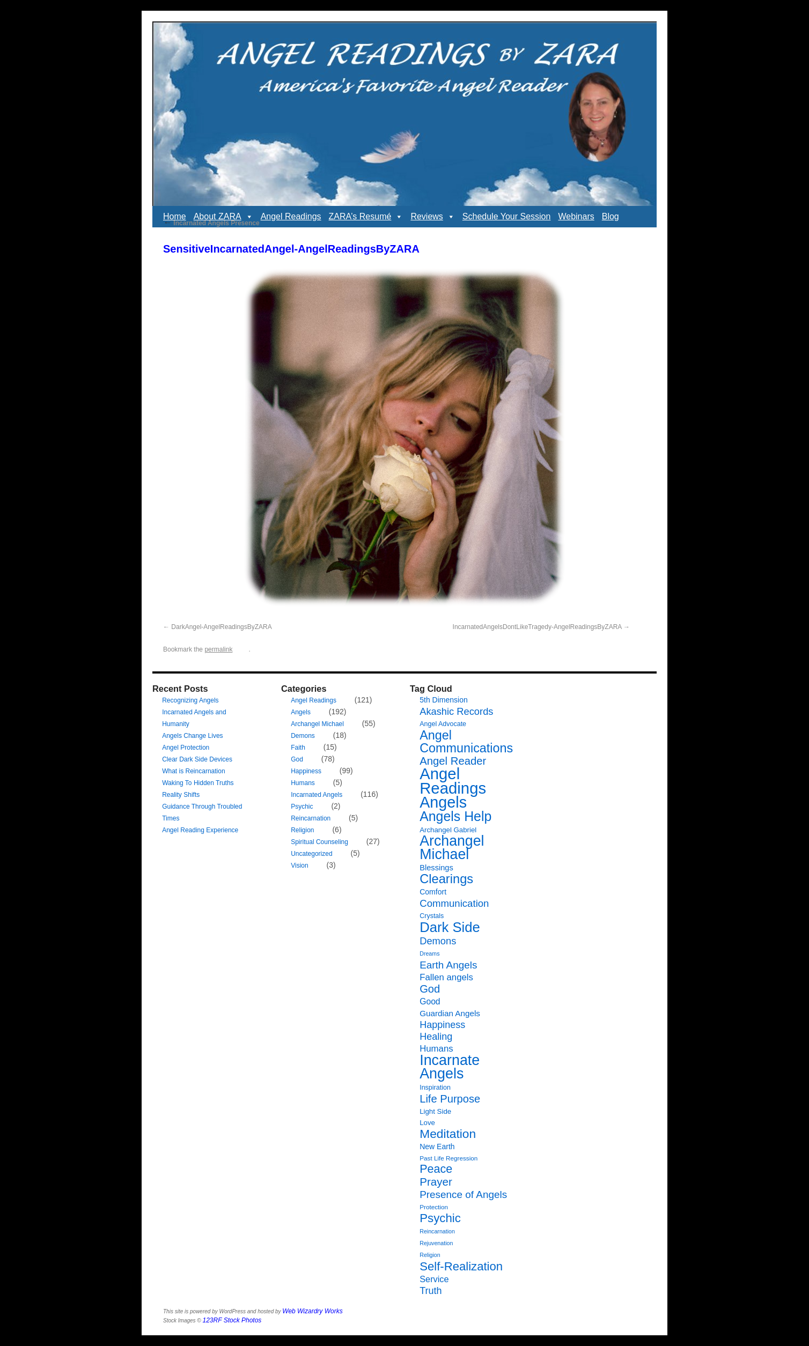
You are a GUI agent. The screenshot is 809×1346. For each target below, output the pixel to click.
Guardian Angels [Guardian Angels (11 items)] (450, 1013)
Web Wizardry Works (312, 1311)
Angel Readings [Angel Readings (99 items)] (453, 781)
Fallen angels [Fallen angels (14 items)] (446, 977)
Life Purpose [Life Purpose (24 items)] (450, 1099)
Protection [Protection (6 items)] (434, 1206)
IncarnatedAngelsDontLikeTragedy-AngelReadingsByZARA (537, 627)
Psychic (302, 806)
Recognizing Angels (190, 700)
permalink (218, 649)
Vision (299, 865)
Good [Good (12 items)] (430, 1001)
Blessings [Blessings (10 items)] (436, 867)
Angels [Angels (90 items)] (443, 802)
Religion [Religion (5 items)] (430, 1255)
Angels (301, 712)
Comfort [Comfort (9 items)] (433, 892)
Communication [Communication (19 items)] (454, 903)
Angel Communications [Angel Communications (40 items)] (466, 741)
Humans (303, 783)
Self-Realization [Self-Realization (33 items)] (461, 1266)
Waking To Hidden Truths (197, 783)
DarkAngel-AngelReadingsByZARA (221, 627)
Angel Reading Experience (200, 830)
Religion (302, 830)
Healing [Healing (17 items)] (436, 1036)
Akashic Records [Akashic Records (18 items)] (456, 711)
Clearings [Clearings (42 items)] (446, 879)
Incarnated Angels (316, 794)
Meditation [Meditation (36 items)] (448, 1134)
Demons (303, 735)
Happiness (306, 771)
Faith (298, 747)
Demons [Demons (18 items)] (438, 940)
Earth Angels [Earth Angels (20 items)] (448, 965)
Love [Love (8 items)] (427, 1123)
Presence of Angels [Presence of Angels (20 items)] (463, 1194)
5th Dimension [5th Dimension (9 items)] (444, 700)
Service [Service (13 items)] (434, 1279)
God (297, 759)
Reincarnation (310, 818)
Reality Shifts (181, 794)
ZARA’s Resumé (366, 216)
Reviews (432, 216)
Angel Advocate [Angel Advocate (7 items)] (443, 724)
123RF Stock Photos (232, 1320)
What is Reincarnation (193, 771)
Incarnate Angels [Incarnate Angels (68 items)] (450, 1067)
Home (174, 216)
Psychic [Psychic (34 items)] (440, 1218)
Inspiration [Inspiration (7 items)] (435, 1087)
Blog (610, 216)
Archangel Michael (317, 724)
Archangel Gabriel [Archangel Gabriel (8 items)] (448, 830)
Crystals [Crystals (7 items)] (432, 916)
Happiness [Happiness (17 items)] (442, 1024)
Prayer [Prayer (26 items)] (436, 1181)
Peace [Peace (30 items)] (436, 1169)
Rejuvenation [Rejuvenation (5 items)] (436, 1243)
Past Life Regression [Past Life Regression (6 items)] (448, 1158)
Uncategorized (311, 853)
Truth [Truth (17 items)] (431, 1290)
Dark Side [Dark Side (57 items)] (450, 927)
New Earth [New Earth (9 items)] (437, 1146)
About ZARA (223, 216)
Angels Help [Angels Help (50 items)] (455, 816)
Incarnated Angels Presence (211, 223)
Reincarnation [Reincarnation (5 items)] (437, 1231)
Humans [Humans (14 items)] (436, 1049)
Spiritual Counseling (319, 842)
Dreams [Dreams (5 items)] (429, 953)
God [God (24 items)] (430, 989)
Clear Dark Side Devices (197, 759)
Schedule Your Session (506, 216)
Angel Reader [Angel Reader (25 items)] (453, 761)
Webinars (576, 216)
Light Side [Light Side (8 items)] (435, 1111)
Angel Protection (185, 747)
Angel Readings (291, 216)
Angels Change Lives (192, 735)
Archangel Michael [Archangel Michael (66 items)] (452, 847)
